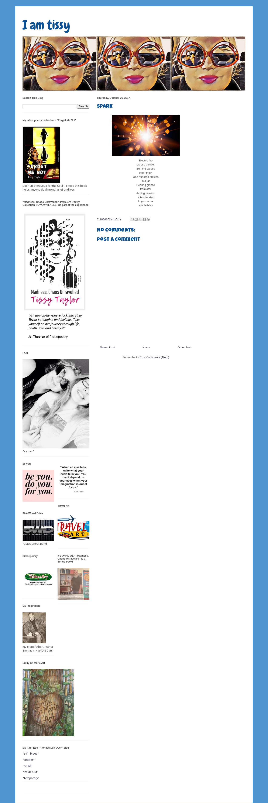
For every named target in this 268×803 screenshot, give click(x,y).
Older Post (184, 347)
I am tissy (46, 25)
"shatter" (28, 760)
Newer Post (107, 347)
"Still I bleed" (31, 753)
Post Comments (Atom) (154, 357)
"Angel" (27, 766)
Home (146, 347)
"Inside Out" (30, 772)
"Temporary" (31, 778)
